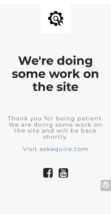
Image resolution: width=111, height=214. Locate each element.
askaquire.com (64, 149)
